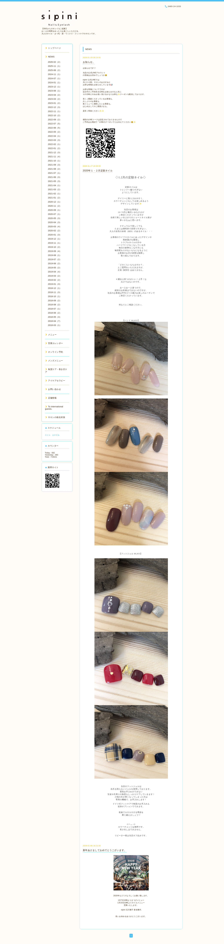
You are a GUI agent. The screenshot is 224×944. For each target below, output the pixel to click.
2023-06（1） (55, 91)
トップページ (53, 48)
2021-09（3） (55, 165)
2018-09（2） (55, 300)
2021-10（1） (55, 161)
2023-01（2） (55, 103)
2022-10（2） (55, 115)
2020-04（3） (55, 222)
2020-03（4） (55, 226)
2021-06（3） (55, 177)
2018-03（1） (55, 325)
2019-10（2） (55, 247)
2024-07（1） (55, 78)
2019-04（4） (55, 272)
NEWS (50, 57)
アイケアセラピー (55, 380)
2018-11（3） (55, 292)
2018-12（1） (55, 288)
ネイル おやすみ (52, 435)
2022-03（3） (55, 140)
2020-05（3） (55, 218)
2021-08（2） (55, 169)
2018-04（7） (55, 321)
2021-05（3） (55, 181)
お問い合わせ (53, 389)
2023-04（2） (55, 95)
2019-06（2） (55, 263)
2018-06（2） (55, 313)
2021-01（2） (55, 198)
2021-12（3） (55, 152)
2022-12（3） (55, 107)
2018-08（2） (55, 304)
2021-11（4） (55, 156)
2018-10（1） (55, 296)
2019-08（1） (55, 255)
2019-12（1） (55, 239)
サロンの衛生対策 (55, 417)
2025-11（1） (55, 66)
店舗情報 (51, 398)
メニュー (51, 334)
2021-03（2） (55, 189)
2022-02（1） (55, 144)
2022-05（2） (55, 132)
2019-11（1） (55, 243)
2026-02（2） (55, 62)
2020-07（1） (55, 214)
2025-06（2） (55, 70)
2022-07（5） (55, 123)
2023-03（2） (55, 99)
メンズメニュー (54, 360)
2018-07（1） (55, 309)
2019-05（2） (55, 267)
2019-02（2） (55, 280)
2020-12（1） (55, 202)
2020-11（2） (55, 206)
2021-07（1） (55, 173)
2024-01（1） (55, 82)
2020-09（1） (55, 210)
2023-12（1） (55, 86)
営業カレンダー (54, 343)
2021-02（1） (55, 193)
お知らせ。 (89, 62)
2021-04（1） (55, 185)
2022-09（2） (55, 119)
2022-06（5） (55, 128)
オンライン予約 (54, 352)
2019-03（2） (55, 276)
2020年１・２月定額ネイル (98, 170)
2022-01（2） (55, 148)
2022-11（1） (55, 111)
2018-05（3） (55, 317)
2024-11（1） (55, 74)
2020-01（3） (55, 235)
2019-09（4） (55, 251)
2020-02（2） (55, 230)
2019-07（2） (55, 259)
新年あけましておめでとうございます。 (104, 850)
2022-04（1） (55, 136)
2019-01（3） (55, 284)
